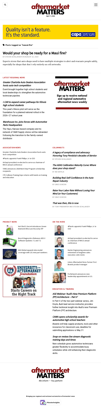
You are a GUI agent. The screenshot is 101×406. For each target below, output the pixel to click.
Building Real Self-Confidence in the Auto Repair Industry (72, 179)
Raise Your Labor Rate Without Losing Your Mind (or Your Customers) (73, 192)
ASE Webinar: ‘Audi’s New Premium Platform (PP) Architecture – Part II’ (74, 295)
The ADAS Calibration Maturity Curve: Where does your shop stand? (74, 167)
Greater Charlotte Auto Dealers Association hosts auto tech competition (24, 84)
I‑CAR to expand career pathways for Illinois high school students (24, 104)
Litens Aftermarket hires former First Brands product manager (82, 263)
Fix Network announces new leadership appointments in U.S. (80, 275)
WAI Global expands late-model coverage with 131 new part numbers (32, 251)
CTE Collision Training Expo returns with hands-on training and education (25, 176)
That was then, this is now (65, 203)
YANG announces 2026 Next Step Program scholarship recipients (24, 170)
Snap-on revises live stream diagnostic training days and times (71, 338)
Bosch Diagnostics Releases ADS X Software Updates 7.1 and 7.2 (31, 239)
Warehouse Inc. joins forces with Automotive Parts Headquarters (25, 123)
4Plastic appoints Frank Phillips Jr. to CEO (19, 158)
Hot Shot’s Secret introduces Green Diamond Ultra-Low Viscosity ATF (32, 227)
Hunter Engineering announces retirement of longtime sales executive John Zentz (80, 252)
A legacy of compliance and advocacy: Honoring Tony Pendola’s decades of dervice (74, 154)
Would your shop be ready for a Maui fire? (34, 53)
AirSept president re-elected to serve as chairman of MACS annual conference (24, 163)
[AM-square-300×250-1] (72, 108)
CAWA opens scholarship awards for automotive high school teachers (70, 318)
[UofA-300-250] (22, 296)
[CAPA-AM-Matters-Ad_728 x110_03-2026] (50, 38)
